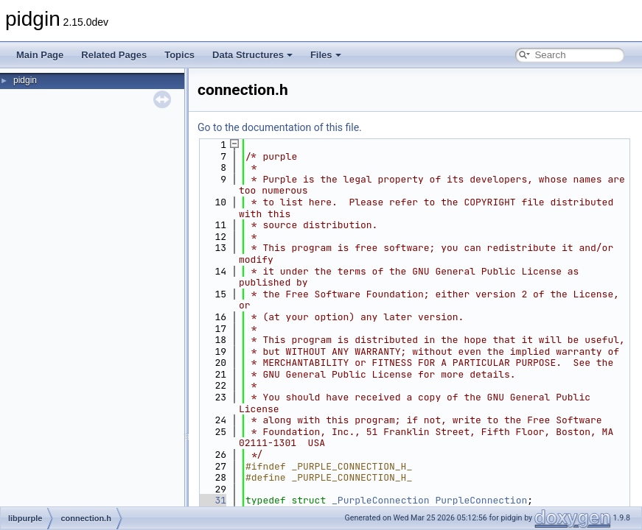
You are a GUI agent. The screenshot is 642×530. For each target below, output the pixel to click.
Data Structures (252, 54)
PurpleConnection (481, 500)
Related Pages (114, 54)
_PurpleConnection (381, 500)
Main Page (39, 54)
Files (325, 54)
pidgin (25, 80)
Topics (179, 54)
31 (212, 500)
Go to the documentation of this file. (280, 127)
